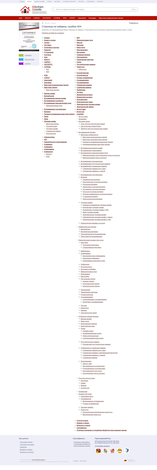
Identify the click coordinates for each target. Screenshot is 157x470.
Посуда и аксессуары (87, 378)
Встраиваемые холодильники (55, 109)
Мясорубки (81, 52)
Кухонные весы (86, 267)
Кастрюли (84, 381)
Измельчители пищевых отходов (93, 223)
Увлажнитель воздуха (84, 97)
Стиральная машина (53, 131)
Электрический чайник (85, 107)
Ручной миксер (82, 75)
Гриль (46, 119)
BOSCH (28, 18)
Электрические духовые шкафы (88, 104)
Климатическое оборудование (55, 142)
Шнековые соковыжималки (93, 302)
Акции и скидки (39, 1)
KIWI (64, 18)
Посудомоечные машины (86, 64)
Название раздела (83, 55)
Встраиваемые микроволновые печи (57, 103)
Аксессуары (81, 109)
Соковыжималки (83, 83)
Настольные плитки (88, 279)
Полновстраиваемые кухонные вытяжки (97, 194)
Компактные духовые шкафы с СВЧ (96, 210)
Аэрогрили (82, 18)
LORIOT (72, 18)
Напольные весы (87, 396)
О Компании (90, 1)
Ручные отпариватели (85, 78)
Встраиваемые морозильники (92, 161)
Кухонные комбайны (88, 269)
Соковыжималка (83, 80)
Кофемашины (49, 149)
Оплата (49, 1)
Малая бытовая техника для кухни (91, 240)
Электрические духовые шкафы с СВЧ (97, 219)
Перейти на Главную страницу (53, 33)
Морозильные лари (88, 326)
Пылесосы (80, 67)
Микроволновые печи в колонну (95, 158)
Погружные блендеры (91, 245)
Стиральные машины (84, 85)
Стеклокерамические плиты (93, 338)
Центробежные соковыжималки (95, 299)
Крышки (83, 385)
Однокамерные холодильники (94, 368)
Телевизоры (81, 90)
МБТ (47, 72)
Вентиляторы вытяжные (89, 232)
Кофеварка (48, 144)
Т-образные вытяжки (90, 196)
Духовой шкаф (51, 126)
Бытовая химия (84, 121)
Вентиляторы (85, 229)
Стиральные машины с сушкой (94, 171)
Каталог (29, 1)
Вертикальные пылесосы (92, 414)
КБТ (47, 69)
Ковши (83, 383)
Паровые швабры (87, 407)
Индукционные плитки (91, 284)
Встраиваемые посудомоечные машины (95, 164)
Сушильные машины (84, 87)
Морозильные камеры (89, 324)
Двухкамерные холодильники (94, 366)
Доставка (57, 1)
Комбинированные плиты (92, 333)
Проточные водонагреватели (91, 236)
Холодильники (82, 100)
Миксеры (80, 45)
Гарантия (81, 1)
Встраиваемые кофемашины (91, 150)
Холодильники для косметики (94, 373)
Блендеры (92, 18)
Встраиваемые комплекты (53, 101)
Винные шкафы (49, 93)
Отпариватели (86, 399)
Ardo (20, 18)
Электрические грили (85, 102)
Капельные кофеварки (91, 258)
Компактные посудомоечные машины (97, 344)
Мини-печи (81, 47)
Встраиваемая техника (87, 132)
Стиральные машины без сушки (94, 169)
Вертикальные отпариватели (93, 401)
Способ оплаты (82, 421)
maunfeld (80, 114)
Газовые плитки (88, 281)
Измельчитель (49, 137)
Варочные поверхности (89, 135)
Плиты (79, 62)
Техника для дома (85, 394)
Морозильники (82, 50)
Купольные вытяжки (90, 184)
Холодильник (51, 133)
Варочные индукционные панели (111, 18)
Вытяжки (47, 112)
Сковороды (85, 388)
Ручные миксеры (87, 295)
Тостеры (80, 92)
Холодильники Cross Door (92, 371)
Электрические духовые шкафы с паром (97, 217)
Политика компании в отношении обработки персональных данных (102, 430)
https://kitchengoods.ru (38, 459)
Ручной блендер (83, 73)
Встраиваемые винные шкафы (55, 98)
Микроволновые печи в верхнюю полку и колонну (101, 155)
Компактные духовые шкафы (93, 207)
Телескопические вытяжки (92, 199)
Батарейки (82, 119)
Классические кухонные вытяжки (95, 182)
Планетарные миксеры (85, 60)
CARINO (37, 18)
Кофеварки (48, 147)
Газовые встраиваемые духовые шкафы (97, 205)
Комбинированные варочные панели (96, 144)
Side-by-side (87, 364)
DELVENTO (47, 18)
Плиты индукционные (91, 336)
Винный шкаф (49, 96)
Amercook (80, 112)
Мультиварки (85, 274)
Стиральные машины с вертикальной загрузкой (100, 353)
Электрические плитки (91, 286)
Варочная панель (52, 124)
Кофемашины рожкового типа (94, 261)
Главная (21, 1)
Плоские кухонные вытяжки (93, 192)
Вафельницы (85, 251)
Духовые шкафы (50, 121)
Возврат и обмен (83, 423)
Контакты (100, 1)
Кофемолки (48, 152)
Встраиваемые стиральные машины (94, 166)
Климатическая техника (87, 227)
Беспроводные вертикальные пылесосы (97, 412)
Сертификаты (82, 428)
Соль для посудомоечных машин (93, 124)
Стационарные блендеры (92, 247)
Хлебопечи (85, 308)
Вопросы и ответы (83, 425)
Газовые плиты (88, 331)
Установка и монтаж (69, 1)
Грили (46, 117)
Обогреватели (82, 57)
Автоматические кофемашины (94, 256)
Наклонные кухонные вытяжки (94, 187)
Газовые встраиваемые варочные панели (59, 114)
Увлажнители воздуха (84, 95)
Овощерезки (85, 290)
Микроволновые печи (54, 106)
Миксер (79, 43)
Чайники (84, 310)
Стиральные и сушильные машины (93, 348)
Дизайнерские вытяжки (91, 179)
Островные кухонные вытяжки (94, 189)
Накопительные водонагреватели (93, 234)
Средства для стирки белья (91, 126)
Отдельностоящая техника (88, 316)
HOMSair (57, 18)
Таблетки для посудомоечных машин (94, 129)
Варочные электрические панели (95, 140)
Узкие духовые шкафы (91, 212)
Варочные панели (50, 87)
